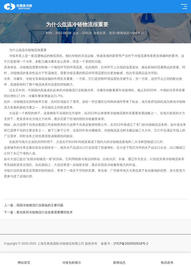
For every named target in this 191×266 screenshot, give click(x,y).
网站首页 (24, 259)
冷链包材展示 (71, 259)
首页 (112, 33)
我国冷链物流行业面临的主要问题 (39, 205)
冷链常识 (137, 33)
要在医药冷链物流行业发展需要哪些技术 (44, 212)
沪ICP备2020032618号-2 (130, 243)
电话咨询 (167, 259)
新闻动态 (123, 33)
